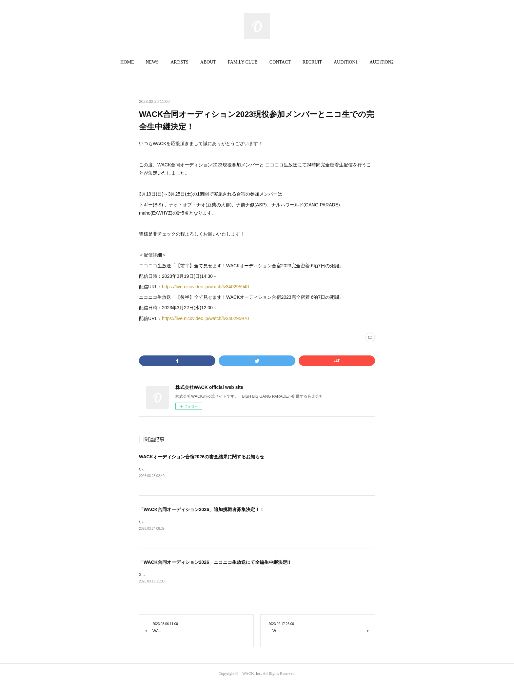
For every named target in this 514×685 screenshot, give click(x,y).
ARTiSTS (179, 62)
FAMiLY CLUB (243, 62)
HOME (127, 62)
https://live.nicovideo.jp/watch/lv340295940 (205, 286)
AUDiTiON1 (346, 62)
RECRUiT (312, 62)
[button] (127, 62)
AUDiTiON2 (381, 62)
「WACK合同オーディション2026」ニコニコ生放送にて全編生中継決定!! (214, 562)
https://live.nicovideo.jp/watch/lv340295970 (205, 318)
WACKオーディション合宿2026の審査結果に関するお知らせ (201, 456)
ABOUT (208, 62)
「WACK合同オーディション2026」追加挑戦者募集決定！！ (201, 509)
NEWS (152, 62)
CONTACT (280, 62)
